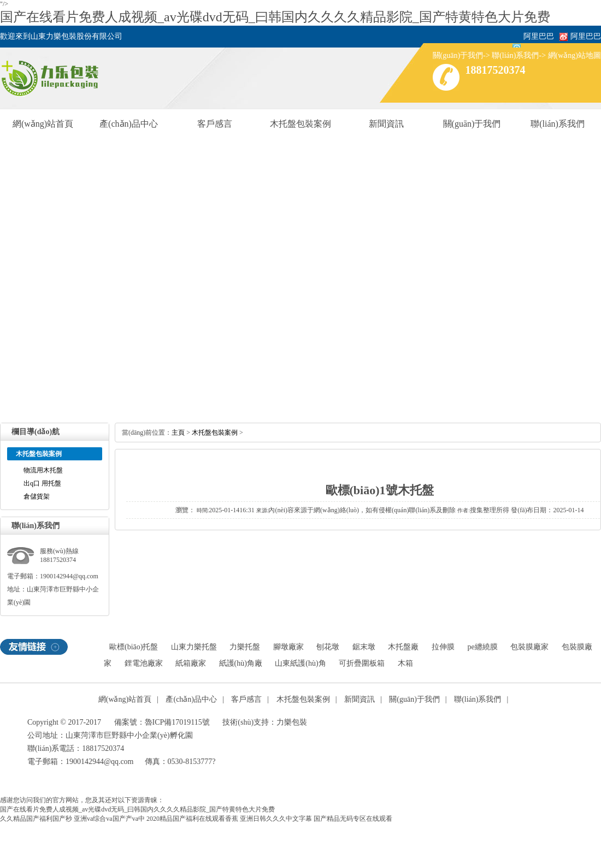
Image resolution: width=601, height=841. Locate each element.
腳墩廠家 (288, 647)
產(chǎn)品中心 (128, 123)
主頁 (178, 432)
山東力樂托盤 (194, 647)
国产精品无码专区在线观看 (353, 818)
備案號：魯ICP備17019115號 (162, 722)
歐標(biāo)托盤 (133, 647)
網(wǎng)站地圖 (574, 55)
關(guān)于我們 (458, 55)
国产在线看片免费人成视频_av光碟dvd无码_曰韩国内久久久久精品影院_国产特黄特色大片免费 (275, 17)
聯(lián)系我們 (515, 55)
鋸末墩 (363, 647)
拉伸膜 (443, 647)
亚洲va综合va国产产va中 (109, 818)
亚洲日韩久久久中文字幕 (276, 818)
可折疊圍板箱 (362, 663)
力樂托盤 (244, 647)
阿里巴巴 (585, 36)
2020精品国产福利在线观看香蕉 (192, 818)
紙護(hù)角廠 (240, 663)
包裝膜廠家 (529, 647)
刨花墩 (327, 647)
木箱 (405, 663)
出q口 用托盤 (42, 483)
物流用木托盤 (43, 470)
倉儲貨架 (36, 496)
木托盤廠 (403, 647)
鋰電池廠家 (144, 663)
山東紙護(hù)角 (300, 663)
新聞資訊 (386, 123)
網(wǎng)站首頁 (43, 123)
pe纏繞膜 (482, 647)
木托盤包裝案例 (300, 123)
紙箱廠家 (190, 663)
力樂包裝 (291, 722)
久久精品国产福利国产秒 (36, 818)
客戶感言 (214, 123)
